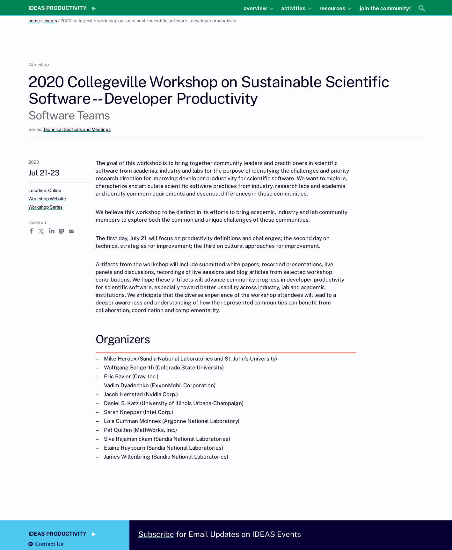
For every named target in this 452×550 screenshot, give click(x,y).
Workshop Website (47, 198)
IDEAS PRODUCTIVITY (57, 8)
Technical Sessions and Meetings (77, 129)
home (34, 20)
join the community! (385, 8)
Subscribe (156, 534)
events (50, 20)
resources (332, 8)
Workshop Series (45, 207)
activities (294, 8)
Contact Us (49, 544)
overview (256, 8)
